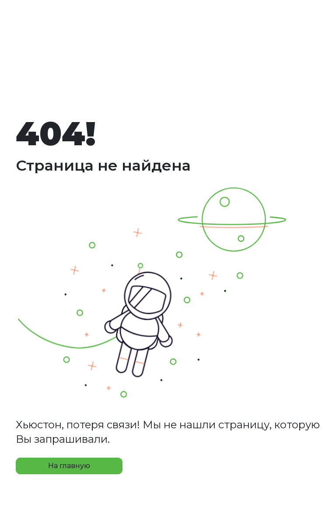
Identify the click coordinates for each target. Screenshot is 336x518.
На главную (69, 466)
